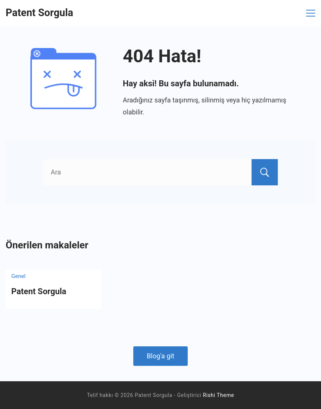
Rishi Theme (218, 395)
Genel (18, 276)
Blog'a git (160, 356)
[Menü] (310, 13)
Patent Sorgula (39, 13)
